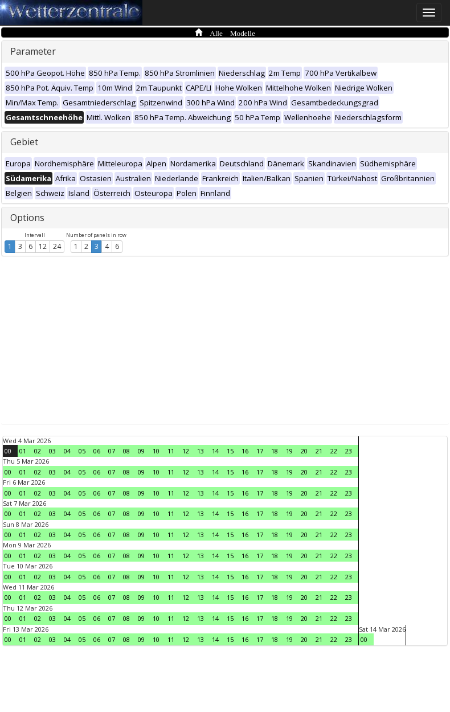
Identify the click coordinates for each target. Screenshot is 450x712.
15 (230, 451)
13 (200, 451)
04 (67, 451)
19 (289, 451)
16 (245, 451)
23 (348, 451)
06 (96, 451)
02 (37, 451)
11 (170, 451)
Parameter (33, 51)
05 (82, 451)
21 (319, 451)
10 (156, 451)
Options (27, 217)
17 (259, 451)
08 (126, 451)
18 (274, 451)
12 (43, 246)
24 (57, 246)
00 (8, 451)
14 (215, 451)
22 (333, 451)
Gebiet (24, 142)
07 (111, 451)
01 (22, 451)
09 (141, 451)
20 (304, 451)
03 (52, 451)
